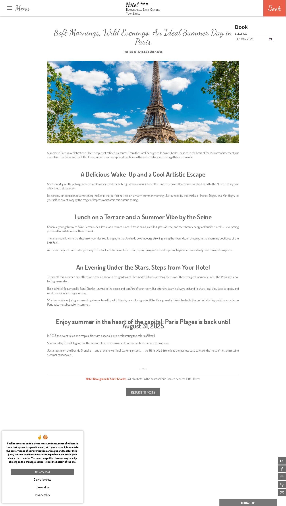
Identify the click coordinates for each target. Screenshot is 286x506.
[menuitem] (282, 468)
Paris (140, 52)
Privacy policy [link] (42, 495)
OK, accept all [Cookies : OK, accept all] (42, 472)
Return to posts (143, 392)
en (281, 461)
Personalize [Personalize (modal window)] (42, 487)
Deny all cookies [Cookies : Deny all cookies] (42, 479)
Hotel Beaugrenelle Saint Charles (106, 379)
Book (274, 8)
